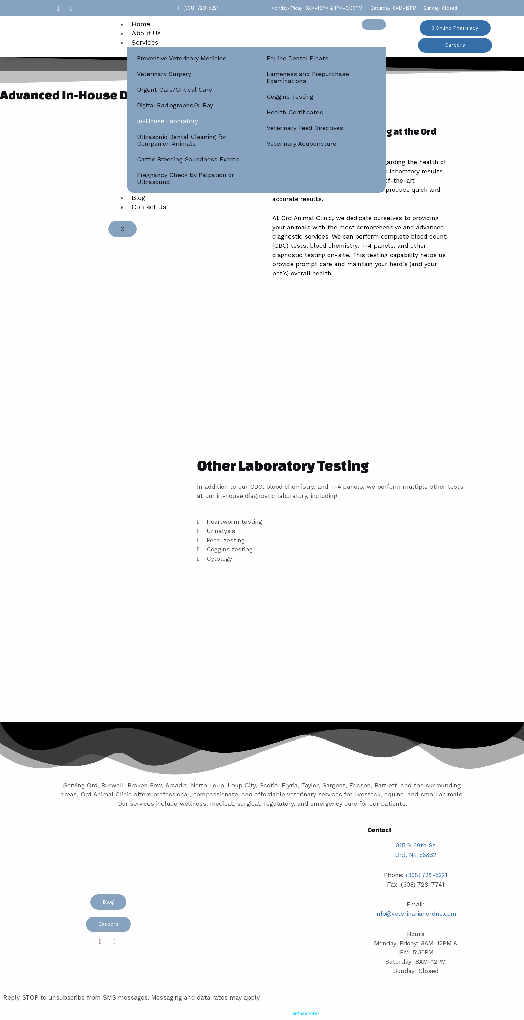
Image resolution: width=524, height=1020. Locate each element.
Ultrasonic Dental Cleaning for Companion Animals (181, 140)
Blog (138, 198)
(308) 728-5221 (426, 874)
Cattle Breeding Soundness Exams (188, 159)
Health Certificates (295, 112)
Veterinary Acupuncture (301, 143)
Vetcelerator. (306, 1012)
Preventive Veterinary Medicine (181, 58)
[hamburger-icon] (374, 24)
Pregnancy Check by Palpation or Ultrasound (185, 178)
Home (141, 24)
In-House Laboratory (167, 121)
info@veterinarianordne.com (416, 912)
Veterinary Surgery (164, 73)
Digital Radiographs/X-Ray (175, 105)
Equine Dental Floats (297, 58)
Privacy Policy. (283, 996)
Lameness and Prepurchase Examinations (308, 77)
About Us (146, 33)
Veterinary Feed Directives (305, 127)
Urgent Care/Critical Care (174, 89)
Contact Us (149, 207)
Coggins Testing (290, 96)
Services (145, 42)
